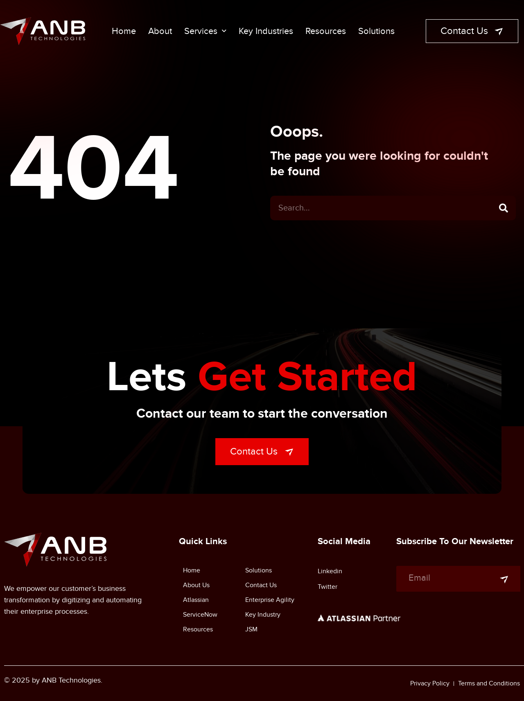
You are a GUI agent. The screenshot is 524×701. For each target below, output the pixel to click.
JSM (251, 629)
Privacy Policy (429, 683)
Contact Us (261, 585)
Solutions (376, 31)
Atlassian (196, 600)
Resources (325, 31)
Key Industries (266, 31)
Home (124, 31)
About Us (196, 585)
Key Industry (262, 615)
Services (205, 31)
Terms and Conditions (489, 683)
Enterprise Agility (269, 600)
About (160, 31)
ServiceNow (200, 615)
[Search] (503, 212)
